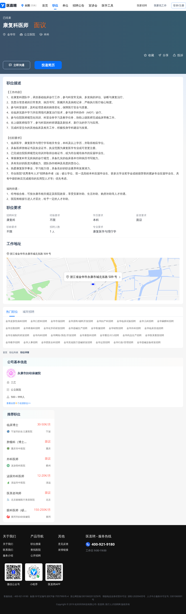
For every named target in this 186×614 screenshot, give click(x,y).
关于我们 (8, 543)
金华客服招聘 (98, 327)
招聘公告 (78, 5)
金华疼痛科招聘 (31, 327)
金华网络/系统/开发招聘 (63, 334)
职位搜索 (36, 543)
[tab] (12, 311)
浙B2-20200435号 (136, 595)
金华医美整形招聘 (154, 334)
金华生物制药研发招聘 (17, 334)
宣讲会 (93, 5)
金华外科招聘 (134, 327)
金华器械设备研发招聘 (149, 341)
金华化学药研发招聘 (54, 327)
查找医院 (36, 549)
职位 (55, 5)
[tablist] (93, 311)
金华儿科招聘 (146, 320)
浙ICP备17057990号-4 (58, 595)
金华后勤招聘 (13, 327)
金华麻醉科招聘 (165, 320)
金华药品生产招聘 (132, 334)
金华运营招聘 (103, 341)
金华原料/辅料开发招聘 (80, 320)
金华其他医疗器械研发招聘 (78, 341)
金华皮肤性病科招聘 (16, 320)
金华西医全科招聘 (50, 341)
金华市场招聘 (58, 320)
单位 (65, 5)
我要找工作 (160, 5)
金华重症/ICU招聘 (109, 334)
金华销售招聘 (116, 327)
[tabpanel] (93, 332)
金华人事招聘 (30, 341)
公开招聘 (36, 554)
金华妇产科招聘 (105, 320)
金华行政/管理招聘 (123, 341)
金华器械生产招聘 (77, 327)
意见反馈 (63, 543)
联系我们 (8, 549)
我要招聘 (142, 5)
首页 (45, 5)
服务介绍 (8, 554)
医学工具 (107, 5)
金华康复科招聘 (88, 334)
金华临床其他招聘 (153, 327)
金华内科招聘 (40, 334)
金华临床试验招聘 (126, 320)
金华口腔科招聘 (39, 320)
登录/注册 (178, 5)
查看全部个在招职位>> (19, 402)
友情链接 (63, 549)
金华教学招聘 (13, 341)
